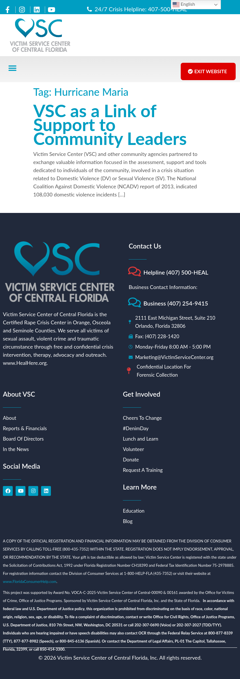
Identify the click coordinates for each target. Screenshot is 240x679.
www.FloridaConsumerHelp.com (29, 581)
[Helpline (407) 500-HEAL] (134, 271)
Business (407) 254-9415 (175, 303)
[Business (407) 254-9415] (134, 302)
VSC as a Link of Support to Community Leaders (110, 124)
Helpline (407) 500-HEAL (175, 272)
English (184, 4)
